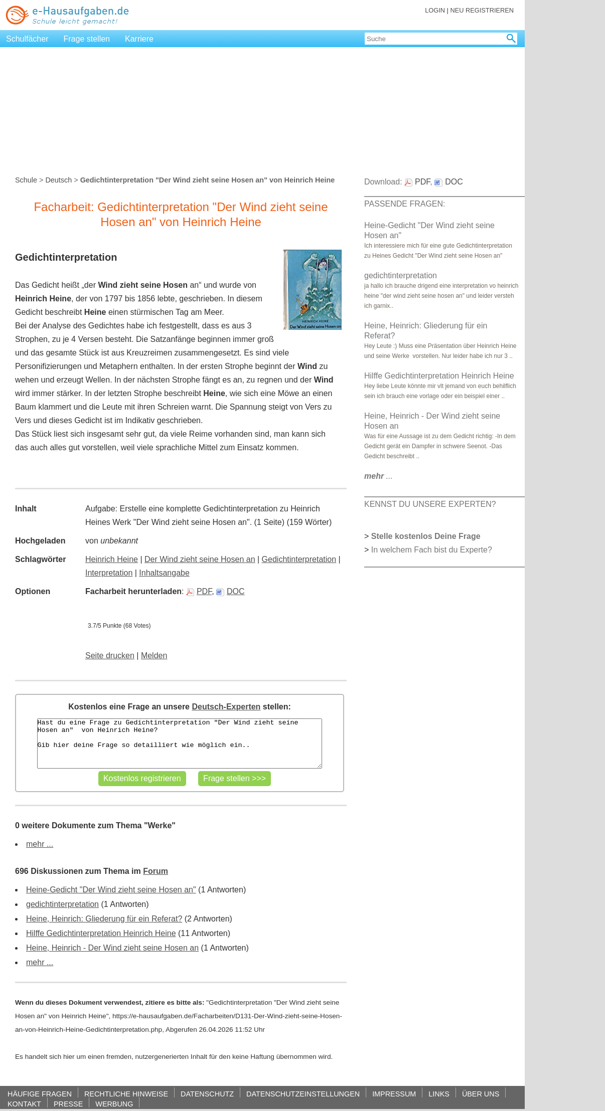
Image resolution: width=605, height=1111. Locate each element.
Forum (155, 871)
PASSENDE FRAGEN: (404, 204)
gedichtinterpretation (62, 904)
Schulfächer (27, 39)
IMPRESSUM (394, 1093)
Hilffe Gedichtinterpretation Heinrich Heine (101, 933)
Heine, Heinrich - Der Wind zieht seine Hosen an (112, 948)
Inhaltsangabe (164, 573)
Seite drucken (109, 655)
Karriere (139, 39)
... (378, 476)
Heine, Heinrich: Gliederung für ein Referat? (104, 918)
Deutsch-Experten (226, 706)
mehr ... (39, 844)
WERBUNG (114, 1103)
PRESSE (68, 1103)
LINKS (438, 1093)
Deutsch (58, 180)
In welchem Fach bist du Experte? (431, 549)
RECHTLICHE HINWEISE (126, 1093)
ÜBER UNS (480, 1093)
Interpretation (108, 573)
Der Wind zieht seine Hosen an (199, 559)
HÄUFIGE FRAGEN (40, 1093)
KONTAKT (24, 1103)
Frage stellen (87, 39)
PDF (199, 591)
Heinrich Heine (111, 559)
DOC (230, 591)
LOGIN (435, 10)
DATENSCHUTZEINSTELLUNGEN (303, 1093)
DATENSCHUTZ (207, 1093)
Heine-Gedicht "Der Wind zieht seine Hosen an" (111, 889)
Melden (154, 655)
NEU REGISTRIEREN (482, 10)
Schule (26, 180)
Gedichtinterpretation (299, 559)
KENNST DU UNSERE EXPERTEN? (430, 504)
